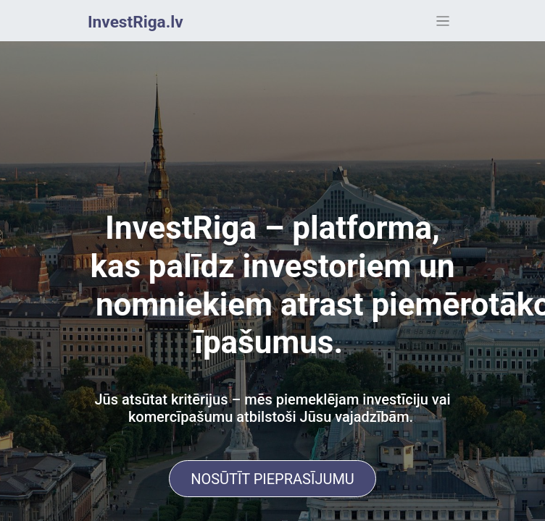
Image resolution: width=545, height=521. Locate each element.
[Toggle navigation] (443, 20)
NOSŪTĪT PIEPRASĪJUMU (272, 479)
